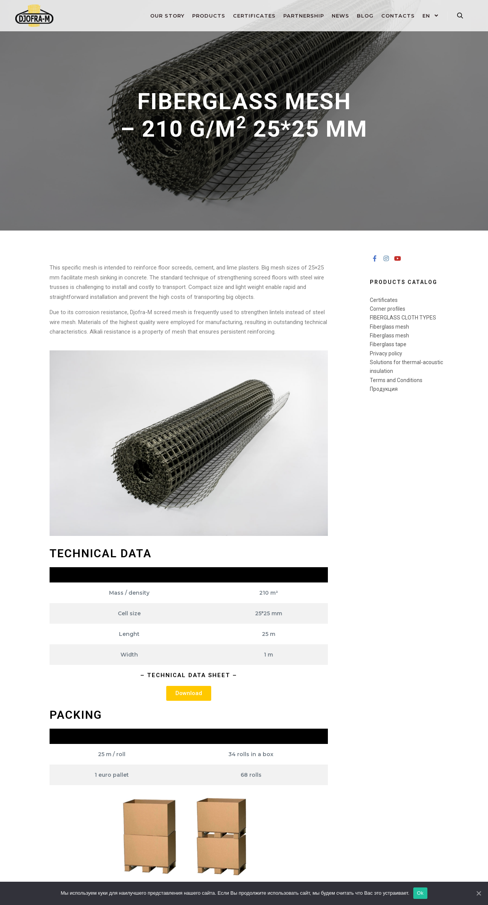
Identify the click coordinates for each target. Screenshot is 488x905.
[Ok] (478, 893)
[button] (188, 693)
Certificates (384, 300)
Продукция (384, 389)
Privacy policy (386, 353)
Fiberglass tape (388, 344)
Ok (420, 893)
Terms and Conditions (396, 380)
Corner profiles (387, 309)
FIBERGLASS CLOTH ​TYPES (403, 318)
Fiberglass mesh (389, 327)
